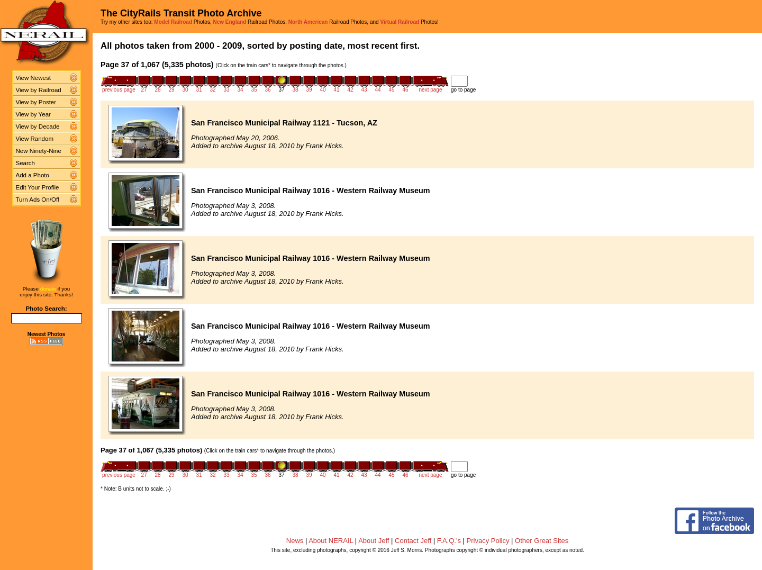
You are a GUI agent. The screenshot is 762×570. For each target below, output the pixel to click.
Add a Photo (32, 175)
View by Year (33, 114)
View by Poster (36, 102)
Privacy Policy (488, 541)
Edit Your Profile (37, 187)
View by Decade (38, 126)
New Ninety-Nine (38, 151)
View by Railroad (38, 90)
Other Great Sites (541, 541)
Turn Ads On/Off (38, 199)
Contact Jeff (413, 541)
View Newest (33, 78)
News (295, 541)
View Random (34, 138)
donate (48, 289)
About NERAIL (331, 541)
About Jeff (373, 541)
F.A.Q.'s (449, 541)
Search (25, 163)
